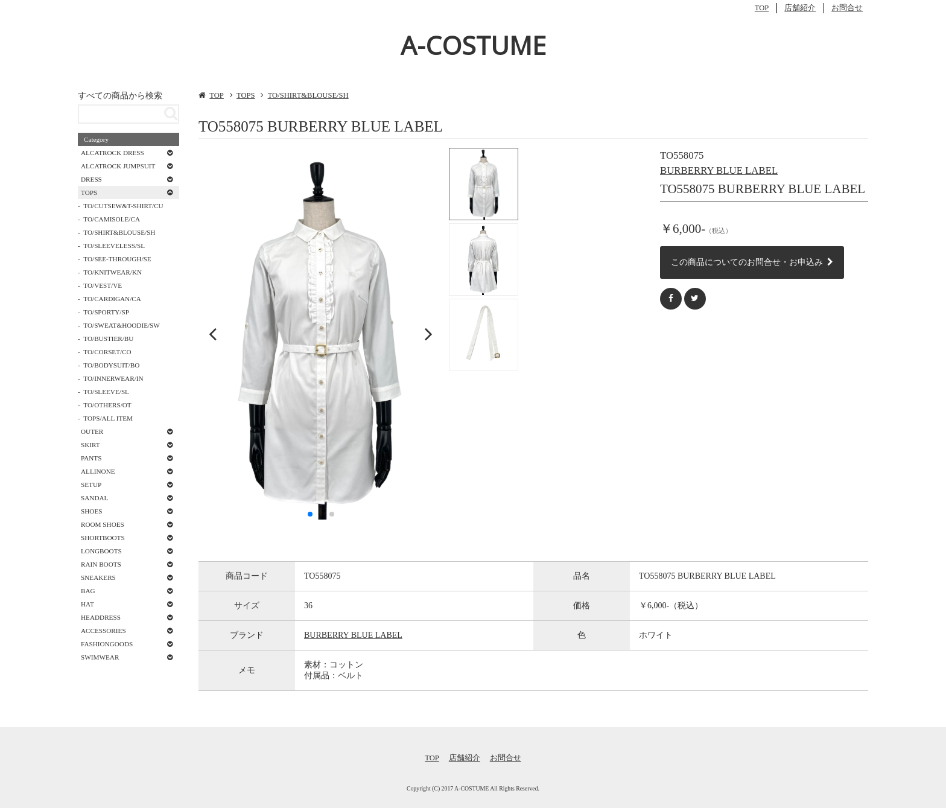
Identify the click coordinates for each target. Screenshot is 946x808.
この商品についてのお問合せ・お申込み (752, 262)
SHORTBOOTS (103, 537)
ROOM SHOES (102, 524)
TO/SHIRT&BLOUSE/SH (308, 95)
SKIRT (90, 444)
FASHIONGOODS (107, 643)
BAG (88, 590)
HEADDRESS (101, 617)
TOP (762, 8)
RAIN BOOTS (101, 564)
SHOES (91, 511)
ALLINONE (98, 471)
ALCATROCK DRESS (112, 152)
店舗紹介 (800, 8)
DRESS (91, 179)
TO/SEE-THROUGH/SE (117, 258)
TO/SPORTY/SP (106, 312)
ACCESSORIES (103, 630)
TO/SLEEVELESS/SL (114, 245)
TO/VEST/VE (102, 285)
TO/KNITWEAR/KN (112, 272)
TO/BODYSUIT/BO (111, 365)
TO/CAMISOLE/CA (111, 219)
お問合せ (847, 8)
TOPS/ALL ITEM (108, 418)
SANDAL (94, 497)
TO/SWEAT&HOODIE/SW (121, 325)
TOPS (246, 95)
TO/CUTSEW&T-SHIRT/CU (123, 205)
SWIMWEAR (100, 657)
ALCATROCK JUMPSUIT (118, 166)
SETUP (91, 484)
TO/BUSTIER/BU (108, 338)
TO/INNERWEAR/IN (113, 378)
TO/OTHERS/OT (107, 405)
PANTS (91, 458)
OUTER (92, 431)
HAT (87, 604)
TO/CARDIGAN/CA (112, 298)
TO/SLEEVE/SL (106, 391)
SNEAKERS (98, 577)
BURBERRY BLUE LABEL (719, 170)
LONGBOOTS (101, 551)
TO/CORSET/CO (107, 351)
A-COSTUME (473, 45)
